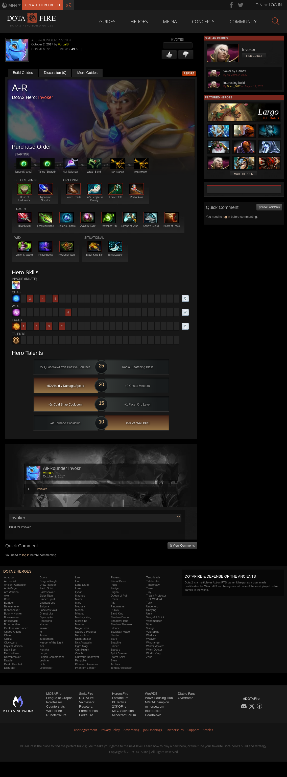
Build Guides (23, 73)
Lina (77, 577)
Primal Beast (118, 581)
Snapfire (116, 642)
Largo (43, 653)
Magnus (80, 595)
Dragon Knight (48, 581)
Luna (78, 588)
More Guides (87, 73)
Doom (43, 577)
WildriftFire (54, 711)
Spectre (115, 649)
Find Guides (254, 56)
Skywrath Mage (120, 631)
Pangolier (81, 660)
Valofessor (86, 702)
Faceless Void (48, 609)
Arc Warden (11, 592)
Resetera (85, 706)
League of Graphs (59, 698)
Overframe (185, 698)
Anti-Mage (10, 588)
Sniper (115, 646)
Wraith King (153, 653)
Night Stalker (83, 638)
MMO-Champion (157, 702)
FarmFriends (88, 711)
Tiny (148, 592)
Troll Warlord (154, 599)
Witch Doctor (154, 649)
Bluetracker (153, 711)
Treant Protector (156, 595)
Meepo (79, 609)
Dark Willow (11, 653)
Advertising (131, 730)
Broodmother (12, 624)
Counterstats (55, 706)
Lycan (78, 592)
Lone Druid (82, 584)
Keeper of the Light (51, 642)
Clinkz (8, 638)
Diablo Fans (186, 693)
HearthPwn (153, 715)
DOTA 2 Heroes (17, 571)
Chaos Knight (12, 631)
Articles (208, 730)
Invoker (45, 97)
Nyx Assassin (83, 642)
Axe (6, 595)
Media (170, 21)
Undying (151, 609)
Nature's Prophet (85, 631)
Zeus (149, 656)
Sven (114, 660)
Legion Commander (52, 656)
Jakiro (43, 635)
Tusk (149, 602)
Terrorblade (153, 577)
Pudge (115, 588)
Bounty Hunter (13, 613)
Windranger (153, 642)
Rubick (115, 609)
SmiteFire (86, 693)
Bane (7, 599)
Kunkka (44, 649)
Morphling (81, 620)
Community (243, 21)
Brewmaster (11, 617)
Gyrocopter (46, 617)
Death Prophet (13, 664)
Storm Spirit (118, 656)
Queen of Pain (119, 595)
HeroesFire (120, 693)
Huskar (44, 624)
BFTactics (119, 702)
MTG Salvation (123, 711)
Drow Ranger (48, 584)
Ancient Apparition (15, 584)
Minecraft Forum (124, 715)
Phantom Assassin (86, 664)
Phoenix (116, 577)
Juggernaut (47, 638)
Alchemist (10, 581)
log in (26, 555)
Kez (42, 646)
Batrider (9, 602)
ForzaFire (86, 715)
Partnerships (175, 730)
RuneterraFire (56, 715)
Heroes (139, 21)
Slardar (115, 635)
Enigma (44, 606)
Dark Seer (10, 649)
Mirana (79, 613)
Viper (149, 624)
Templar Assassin (121, 667)
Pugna (115, 592)
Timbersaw (152, 584)
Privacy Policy (110, 730)
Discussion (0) (55, 73)
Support (193, 730)
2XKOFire (119, 706)
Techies (115, 664)
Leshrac (45, 660)
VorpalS (63, 44)
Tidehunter (152, 581)
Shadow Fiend (119, 620)
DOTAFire (86, 698)
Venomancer (154, 620)
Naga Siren (82, 628)
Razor (114, 599)
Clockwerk (10, 642)
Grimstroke (46, 613)
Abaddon (9, 577)
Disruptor (9, 667)
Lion (77, 581)
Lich (42, 664)
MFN (12, 5)
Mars (78, 602)
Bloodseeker (11, 609)
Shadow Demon (120, 617)
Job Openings (152, 730)
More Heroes (243, 174)
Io (41, 631)
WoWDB (151, 693)
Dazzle (8, 660)
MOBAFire (54, 693)
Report (189, 73)
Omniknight (82, 649)
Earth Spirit (46, 588)
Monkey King (83, 617)
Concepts (203, 21)
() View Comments (182, 545)
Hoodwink (46, 620)
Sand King (117, 613)
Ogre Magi (81, 646)
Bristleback (11, 620)
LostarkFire (120, 698)
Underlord (152, 606)
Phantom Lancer (85, 667)
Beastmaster (12, 606)
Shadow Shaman (121, 624)
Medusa (80, 606)
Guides (107, 21)
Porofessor (54, 702)
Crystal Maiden (13, 646)
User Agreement (85, 730)
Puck (114, 584)
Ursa (149, 613)
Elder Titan (46, 595)
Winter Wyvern (155, 646)
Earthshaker (47, 592)
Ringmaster (118, 606)
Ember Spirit (47, 599)
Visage (150, 628)
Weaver (151, 638)
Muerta (79, 624)
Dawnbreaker (12, 656)
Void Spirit (152, 631)
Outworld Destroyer (87, 656)
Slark (114, 638)
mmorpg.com (154, 706)
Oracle (79, 653)
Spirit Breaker (119, 653)
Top (177, 517)
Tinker (150, 588)
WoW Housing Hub (159, 698)
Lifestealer (46, 667)
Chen (7, 635)
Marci (78, 599)
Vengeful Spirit (155, 617)
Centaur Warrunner (16, 628)
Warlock (151, 635)
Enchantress (47, 602)
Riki (113, 602)
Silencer (116, 628)
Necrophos (81, 635)
